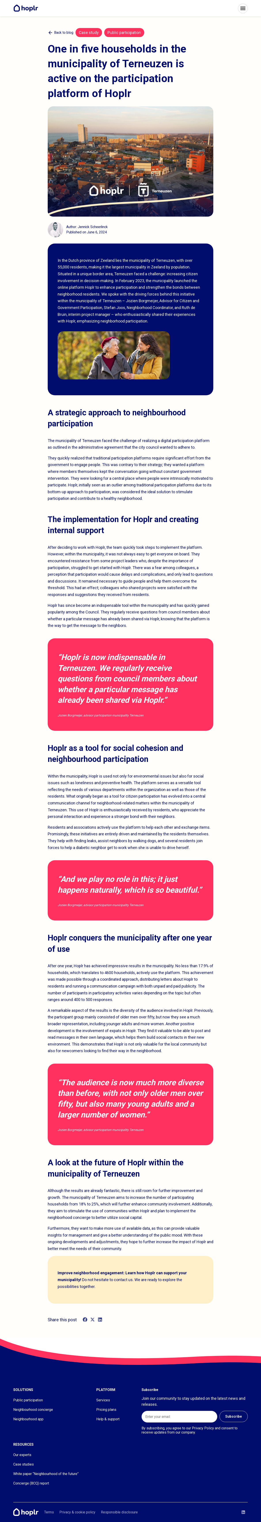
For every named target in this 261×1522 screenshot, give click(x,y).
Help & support (107, 1419)
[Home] (27, 8)
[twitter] (92, 1320)
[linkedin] (100, 1320)
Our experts (22, 1455)
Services (103, 1400)
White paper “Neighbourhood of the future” (46, 1474)
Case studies (23, 1464)
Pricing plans (106, 1410)
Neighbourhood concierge (33, 1410)
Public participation (28, 1400)
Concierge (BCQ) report (31, 1483)
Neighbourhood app (28, 1419)
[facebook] (85, 1320)
